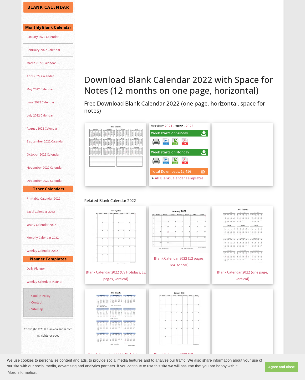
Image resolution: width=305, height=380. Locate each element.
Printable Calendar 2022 (43, 198)
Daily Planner (36, 268)
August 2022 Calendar (42, 128)
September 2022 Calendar (45, 141)
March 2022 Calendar (41, 63)
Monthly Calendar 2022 (43, 237)
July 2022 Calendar (40, 115)
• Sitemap (36, 309)
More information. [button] (22, 372)
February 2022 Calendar (43, 49)
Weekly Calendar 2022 (42, 250)
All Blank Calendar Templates (179, 178)
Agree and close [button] (281, 367)
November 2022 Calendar (45, 167)
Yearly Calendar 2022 (41, 224)
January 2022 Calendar (43, 36)
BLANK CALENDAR (48, 7)
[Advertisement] (179, 35)
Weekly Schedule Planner (45, 281)
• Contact (35, 302)
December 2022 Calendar (45, 180)
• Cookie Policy (40, 295)
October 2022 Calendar (43, 154)
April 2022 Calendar (40, 76)
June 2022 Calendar (40, 102)
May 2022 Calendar (40, 89)
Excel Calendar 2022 (41, 211)
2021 (168, 126)
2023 (189, 126)
